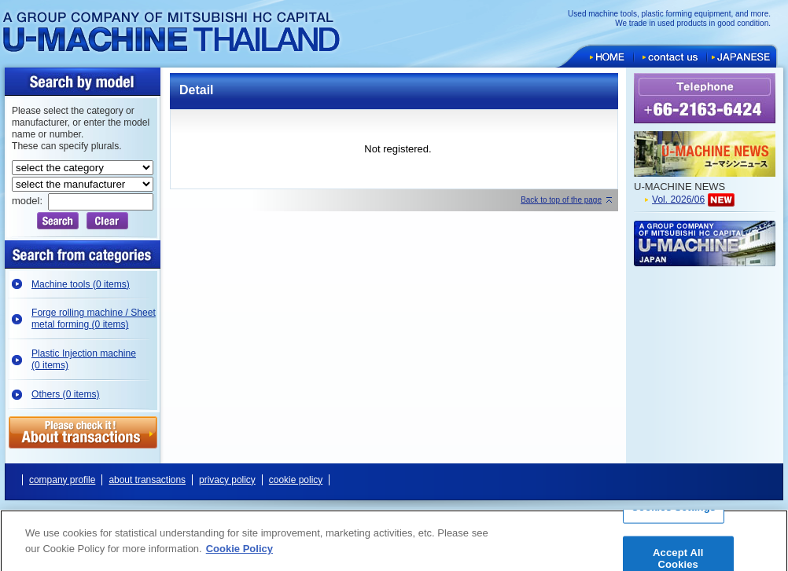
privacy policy (227, 479)
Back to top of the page (561, 200)
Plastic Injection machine (83, 359)
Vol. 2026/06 (678, 199)
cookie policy (295, 479)
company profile (62, 479)
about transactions (147, 479)
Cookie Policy (239, 554)
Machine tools (80, 284)
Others (65, 394)
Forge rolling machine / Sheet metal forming (93, 318)
